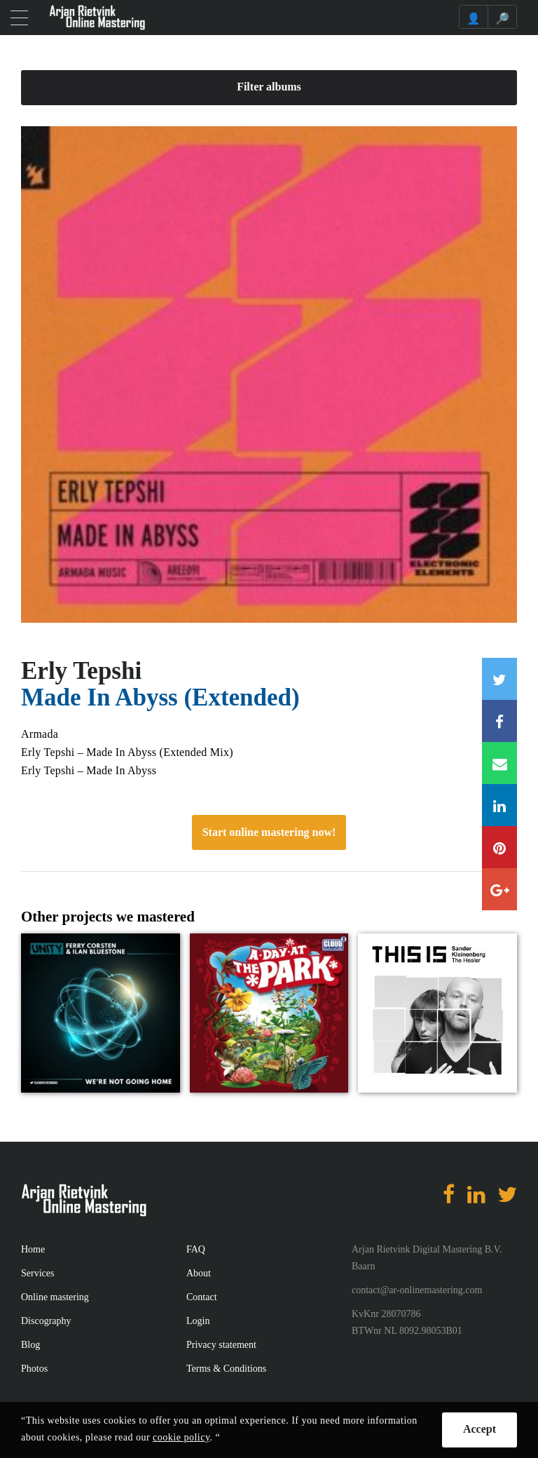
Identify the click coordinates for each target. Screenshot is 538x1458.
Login (197, 1321)
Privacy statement (221, 1344)
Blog (30, 1344)
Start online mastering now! (269, 832)
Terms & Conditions (226, 1368)
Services (37, 1273)
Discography (46, 1321)
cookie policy (181, 1437)
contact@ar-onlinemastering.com (417, 1290)
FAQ (195, 1249)
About (198, 1273)
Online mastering (55, 1297)
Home (33, 1249)
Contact (201, 1297)
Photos (34, 1368)
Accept (479, 1429)
